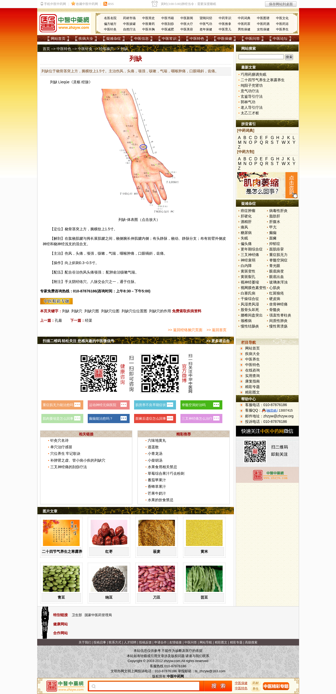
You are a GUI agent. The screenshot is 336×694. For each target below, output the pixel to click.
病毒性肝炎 (278, 211)
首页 (46, 49)
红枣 (109, 551)
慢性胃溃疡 (278, 326)
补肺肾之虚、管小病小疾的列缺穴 (77, 460)
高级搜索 (251, 642)
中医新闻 (186, 18)
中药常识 (225, 18)
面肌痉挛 (276, 249)
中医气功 (206, 24)
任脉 (130, 282)
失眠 (244, 238)
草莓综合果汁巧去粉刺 (166, 473)
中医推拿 (225, 24)
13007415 (286, 410)
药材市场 (129, 18)
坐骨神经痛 (278, 304)
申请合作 (160, 642)
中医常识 (169, 38)
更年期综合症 (252, 249)
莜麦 (156, 551)
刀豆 (156, 597)
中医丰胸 (148, 29)
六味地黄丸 (157, 440)
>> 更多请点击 (218, 341)
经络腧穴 (106, 49)
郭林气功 (248, 102)
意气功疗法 (250, 91)
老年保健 (206, 29)
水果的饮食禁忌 (160, 500)
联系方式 (115, 642)
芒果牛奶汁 (157, 493)
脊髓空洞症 (278, 260)
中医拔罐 (129, 24)
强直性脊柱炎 (280, 315)
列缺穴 (76, 311)
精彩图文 (252, 392)
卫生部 (77, 615)
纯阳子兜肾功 (252, 85)
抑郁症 (274, 244)
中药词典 (244, 18)
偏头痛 (246, 244)
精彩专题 (252, 387)
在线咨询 (252, 370)
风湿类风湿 (250, 304)
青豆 (61, 597)
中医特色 (197, 38)
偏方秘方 (110, 24)
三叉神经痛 (250, 255)
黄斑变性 (248, 271)
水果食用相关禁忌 (162, 467)
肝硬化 (246, 216)
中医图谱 (263, 18)
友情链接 (175, 642)
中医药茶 (244, 24)
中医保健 (224, 38)
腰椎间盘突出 (252, 315)
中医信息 (141, 38)
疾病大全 (86, 38)
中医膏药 (148, 24)
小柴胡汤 (155, 460)
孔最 (58, 320)
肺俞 (113, 272)
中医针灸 (110, 29)
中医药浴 (282, 24)
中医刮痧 (167, 24)
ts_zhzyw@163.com (210, 671)
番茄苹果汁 (157, 480)
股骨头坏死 (250, 310)
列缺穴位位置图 (134, 311)
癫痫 (273, 233)
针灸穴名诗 (59, 440)
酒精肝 (246, 222)
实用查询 (252, 376)
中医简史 (148, 18)
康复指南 (252, 381)
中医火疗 (186, 24)
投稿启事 (99, 642)
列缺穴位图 (110, 311)
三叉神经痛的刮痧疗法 (68, 467)
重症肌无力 (278, 255)
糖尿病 (246, 233)
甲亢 (273, 227)
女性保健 (263, 29)
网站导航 (206, 642)
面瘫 (273, 238)
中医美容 (186, 29)
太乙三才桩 (250, 113)
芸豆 (204, 597)
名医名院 (110, 18)
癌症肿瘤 (248, 211)
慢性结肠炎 (250, 326)
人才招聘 (130, 642)
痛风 (244, 227)
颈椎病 (246, 321)
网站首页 (58, 38)
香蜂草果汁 (157, 486)
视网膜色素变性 (253, 288)
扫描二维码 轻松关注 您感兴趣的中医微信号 (78, 341)
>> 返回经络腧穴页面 (185, 330)
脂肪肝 (274, 216)
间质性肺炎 (278, 321)
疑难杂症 (113, 38)
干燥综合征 (250, 299)
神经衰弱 (248, 260)
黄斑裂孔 (248, 277)
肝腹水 (274, 222)
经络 (79, 282)
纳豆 (109, 597)
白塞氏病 (248, 293)
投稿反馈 (145, 642)
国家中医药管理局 (98, 615)
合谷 (72, 272)
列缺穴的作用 (160, 311)
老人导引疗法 (252, 107)
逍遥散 (153, 447)
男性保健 (244, 29)
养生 (255, 689)
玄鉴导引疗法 (252, 96)
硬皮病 (274, 299)
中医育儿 (225, 29)
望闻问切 (206, 18)
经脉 (85, 82)
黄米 (204, 551)
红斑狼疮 (276, 293)
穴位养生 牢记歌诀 (65, 453)
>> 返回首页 (217, 330)
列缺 (53, 82)
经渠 (88, 320)
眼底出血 (276, 277)
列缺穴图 (91, 311)
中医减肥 (167, 29)
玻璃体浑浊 (278, 282)
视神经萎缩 (250, 282)
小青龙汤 (155, 453)
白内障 (246, 266)
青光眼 (274, 266)
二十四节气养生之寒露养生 (64, 551)
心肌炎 (274, 288)
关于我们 (85, 642)
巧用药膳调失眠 (253, 74)
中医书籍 (167, 18)
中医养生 (282, 29)
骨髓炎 (274, 310)
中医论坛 (280, 38)
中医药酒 (263, 24)
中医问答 (252, 38)
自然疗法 (129, 29)
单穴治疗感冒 (61, 447)
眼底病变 (276, 271)
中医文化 (282, 18)
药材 (255, 683)
